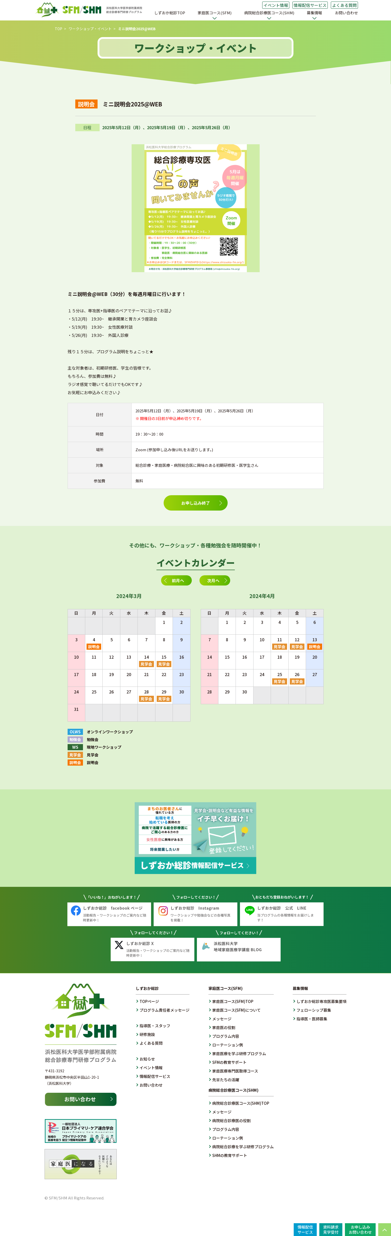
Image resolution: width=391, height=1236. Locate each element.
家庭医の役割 (223, 1027)
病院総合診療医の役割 (231, 1120)
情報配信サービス (310, 5)
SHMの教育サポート (229, 1155)
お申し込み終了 (195, 503)
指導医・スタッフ (155, 1025)
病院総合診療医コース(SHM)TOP (240, 1103)
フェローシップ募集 (314, 1010)
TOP (58, 28)
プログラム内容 (225, 1036)
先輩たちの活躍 (225, 1079)
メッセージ (221, 1018)
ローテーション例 (227, 1044)
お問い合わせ (346, 12)
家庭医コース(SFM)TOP (232, 1001)
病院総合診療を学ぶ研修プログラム (243, 1146)
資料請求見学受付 (331, 1229)
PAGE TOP (384, 1229)
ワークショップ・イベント (90, 28)
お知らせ (147, 1059)
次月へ (213, 580)
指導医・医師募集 (312, 1018)
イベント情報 (275, 5)
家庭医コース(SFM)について (236, 1010)
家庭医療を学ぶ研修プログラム (239, 1053)
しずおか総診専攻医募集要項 (321, 1001)
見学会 (146, 664)
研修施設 (147, 1034)
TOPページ (149, 1001)
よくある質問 (344, 5)
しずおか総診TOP (169, 12)
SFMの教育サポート (229, 1062)
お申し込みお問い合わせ (360, 1229)
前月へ (178, 580)
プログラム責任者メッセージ (164, 1010)
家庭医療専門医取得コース (235, 1071)
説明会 (94, 646)
